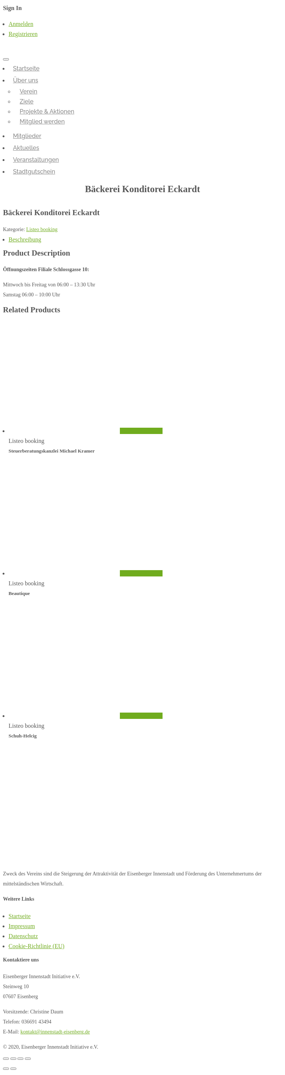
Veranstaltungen (36, 159)
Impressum (22, 926)
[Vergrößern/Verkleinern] (28, 1059)
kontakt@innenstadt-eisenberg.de (55, 1032)
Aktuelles (26, 147)
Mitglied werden (42, 121)
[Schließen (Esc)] (6, 1059)
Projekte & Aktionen (47, 111)
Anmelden (21, 24)
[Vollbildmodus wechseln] (20, 1059)
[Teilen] (13, 1059)
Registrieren (23, 34)
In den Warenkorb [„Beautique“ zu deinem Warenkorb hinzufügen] (141, 573)
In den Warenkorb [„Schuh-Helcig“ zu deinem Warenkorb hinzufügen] (141, 716)
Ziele (26, 101)
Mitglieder (27, 135)
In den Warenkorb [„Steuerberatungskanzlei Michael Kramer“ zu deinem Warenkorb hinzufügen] (141, 431)
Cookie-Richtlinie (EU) (37, 946)
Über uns (25, 80)
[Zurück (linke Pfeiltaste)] (6, 1069)
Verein (28, 91)
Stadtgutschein (34, 171)
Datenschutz (23, 936)
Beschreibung (25, 239)
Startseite (26, 68)
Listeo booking (42, 229)
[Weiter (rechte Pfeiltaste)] (13, 1069)
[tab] (145, 239)
